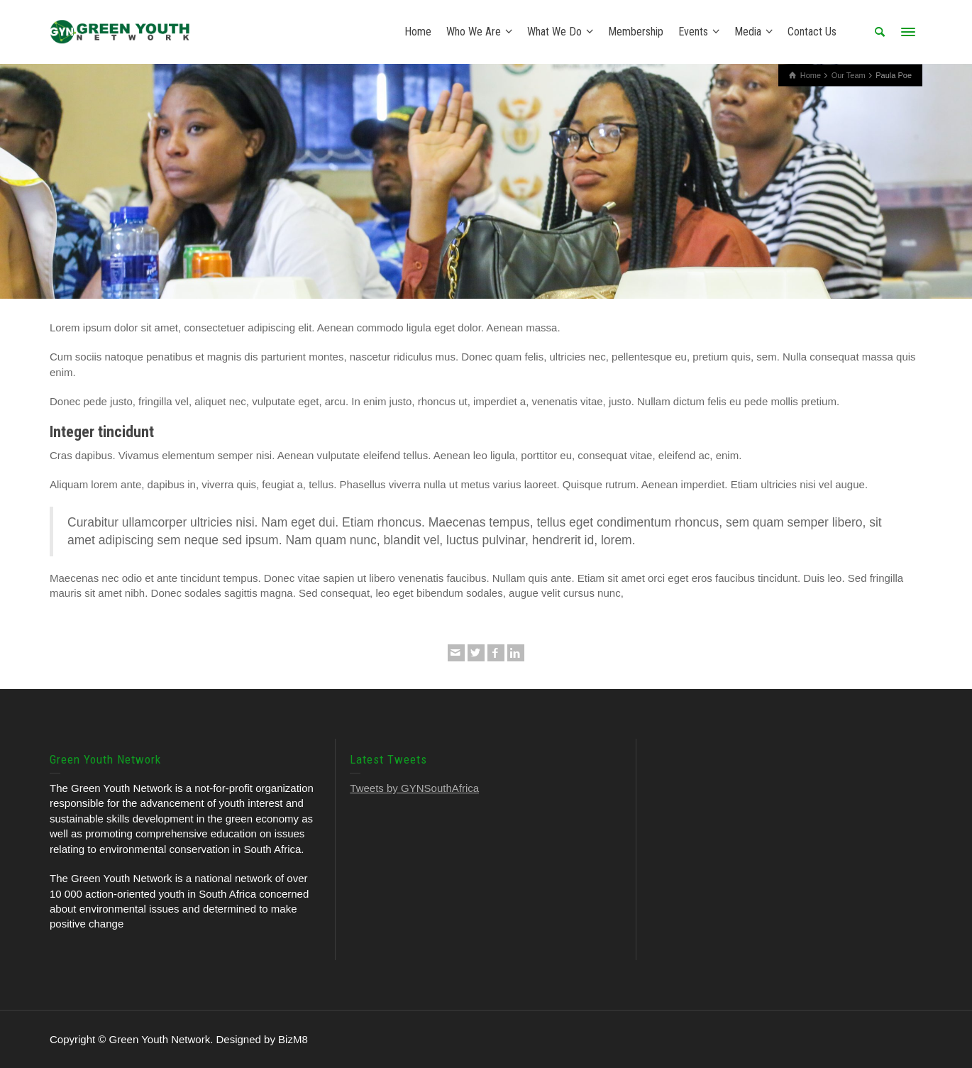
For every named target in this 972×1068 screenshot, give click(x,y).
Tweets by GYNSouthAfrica (414, 788)
